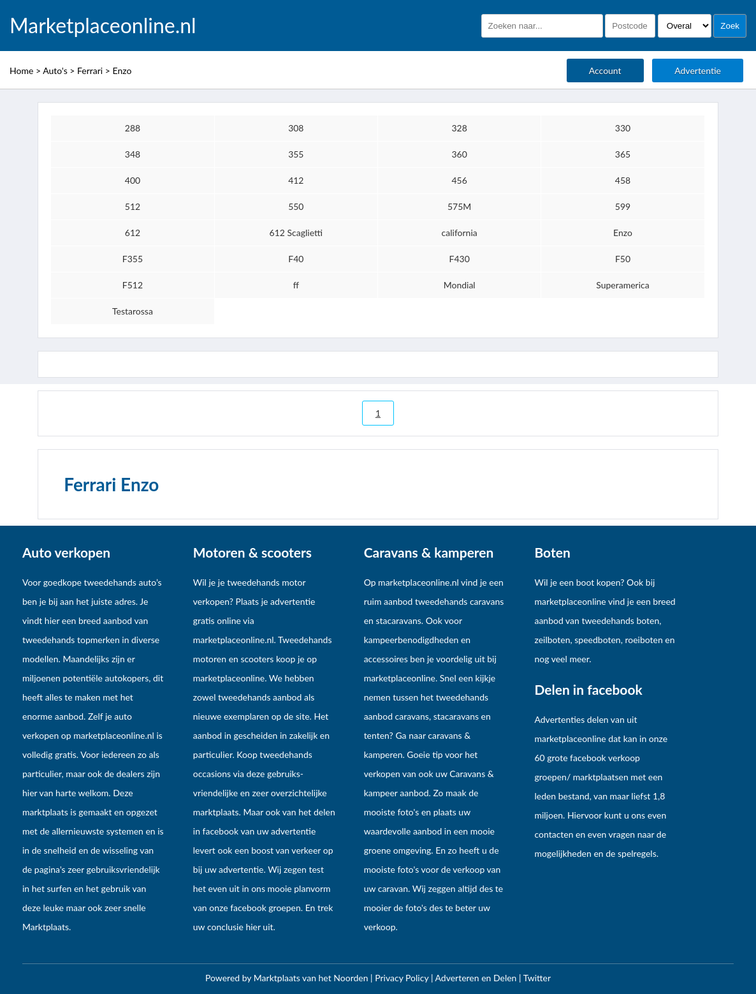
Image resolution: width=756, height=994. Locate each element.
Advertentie (697, 70)
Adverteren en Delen (476, 977)
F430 (459, 258)
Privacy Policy (403, 977)
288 (132, 127)
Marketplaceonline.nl (103, 25)
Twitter (537, 977)
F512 (132, 284)
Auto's (55, 70)
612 (132, 232)
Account (605, 70)
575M (459, 206)
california (459, 232)
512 (132, 206)
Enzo (122, 70)
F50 (622, 258)
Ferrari (90, 70)
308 (295, 127)
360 (459, 154)
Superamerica (622, 284)
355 (295, 154)
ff (296, 284)
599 (622, 206)
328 (459, 127)
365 (622, 154)
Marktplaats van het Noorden (312, 977)
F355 (132, 258)
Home (21, 70)
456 (459, 180)
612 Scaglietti (296, 232)
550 (295, 206)
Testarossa (132, 311)
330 (622, 127)
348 (132, 154)
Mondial (460, 284)
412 (295, 180)
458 (622, 180)
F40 (295, 258)
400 (132, 180)
